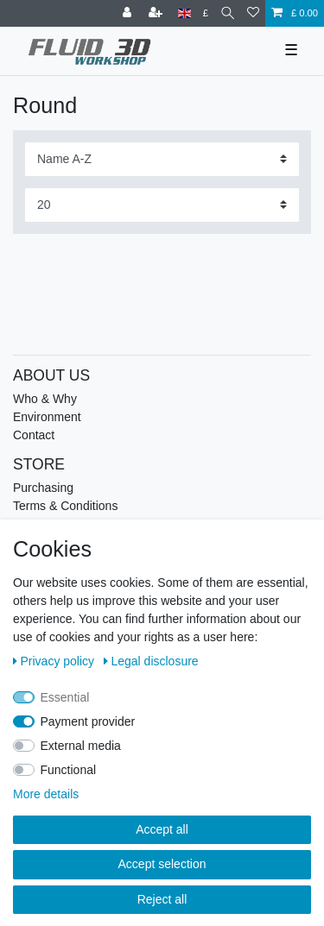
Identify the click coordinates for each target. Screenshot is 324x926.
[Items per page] (162, 205)
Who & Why (45, 399)
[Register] (157, 13)
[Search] (227, 13)
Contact (33, 435)
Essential (65, 697)
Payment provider (88, 721)
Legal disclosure (151, 661)
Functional (69, 770)
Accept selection (162, 864)
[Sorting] (162, 159)
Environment (47, 417)
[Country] (184, 13)
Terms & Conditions (65, 506)
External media (81, 746)
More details (46, 794)
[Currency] (205, 13)
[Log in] (129, 13)
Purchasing (43, 487)
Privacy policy (55, 661)
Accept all (162, 829)
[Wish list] (253, 13)
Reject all (162, 899)
